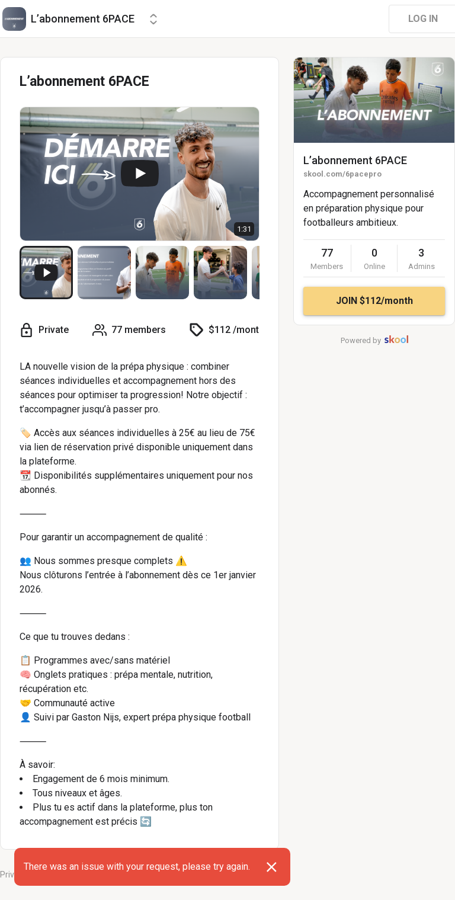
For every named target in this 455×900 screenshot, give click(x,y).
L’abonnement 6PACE (355, 160)
